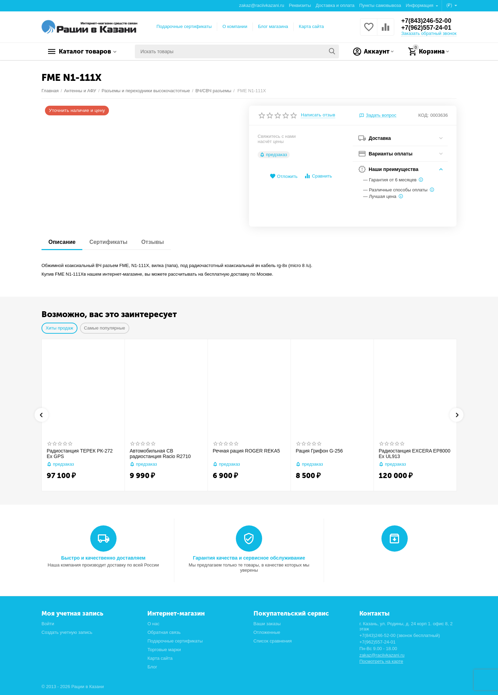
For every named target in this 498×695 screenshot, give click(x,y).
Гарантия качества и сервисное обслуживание (249, 558)
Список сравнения (272, 641)
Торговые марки (164, 649)
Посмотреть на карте (381, 661)
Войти (48, 623)
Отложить (283, 176)
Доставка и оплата (335, 5)
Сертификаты (108, 242)
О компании (234, 26)
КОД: (423, 115)
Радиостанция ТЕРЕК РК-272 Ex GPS (80, 453)
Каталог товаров (85, 51)
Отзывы (152, 242)
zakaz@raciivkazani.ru (261, 5)
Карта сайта (311, 26)
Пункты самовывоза (380, 5)
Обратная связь (164, 632)
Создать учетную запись (67, 632)
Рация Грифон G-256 (319, 451)
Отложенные (266, 632)
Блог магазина (273, 26)
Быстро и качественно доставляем (103, 558)
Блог (152, 666)
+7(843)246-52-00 (426, 20)
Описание (61, 242)
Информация (420, 5)
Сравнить (318, 176)
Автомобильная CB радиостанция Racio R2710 (160, 453)
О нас (153, 623)
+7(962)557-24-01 (426, 27)
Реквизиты (300, 5)
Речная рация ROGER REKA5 (246, 451)
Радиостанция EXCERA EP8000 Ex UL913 (414, 453)
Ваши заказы (267, 623)
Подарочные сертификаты (184, 26)
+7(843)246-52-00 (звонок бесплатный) (399, 635)
